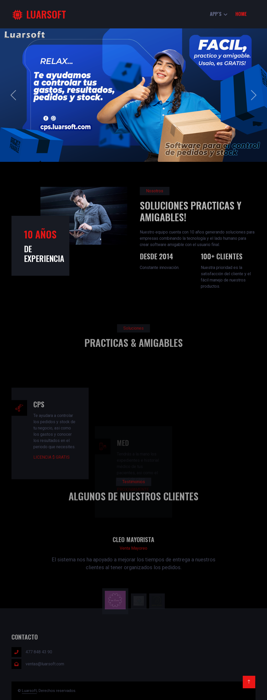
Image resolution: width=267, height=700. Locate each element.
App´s (215, 13)
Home (241, 13)
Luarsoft (29, 690)
